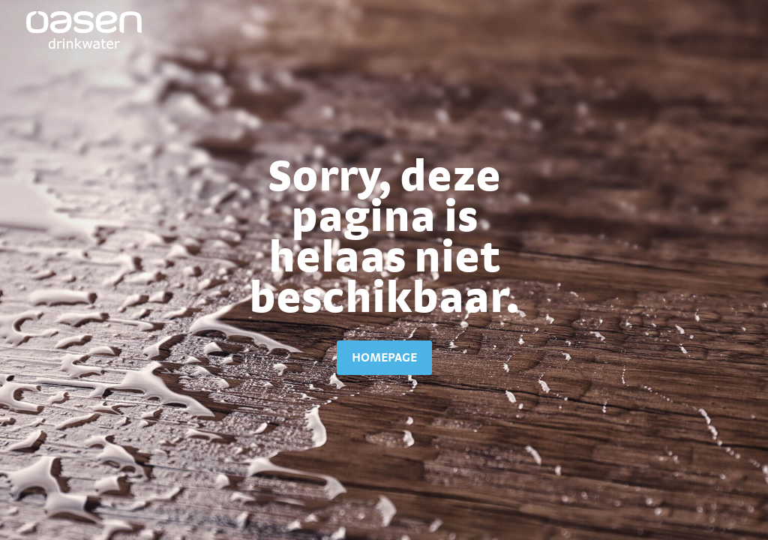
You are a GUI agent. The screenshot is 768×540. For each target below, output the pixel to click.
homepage (384, 357)
